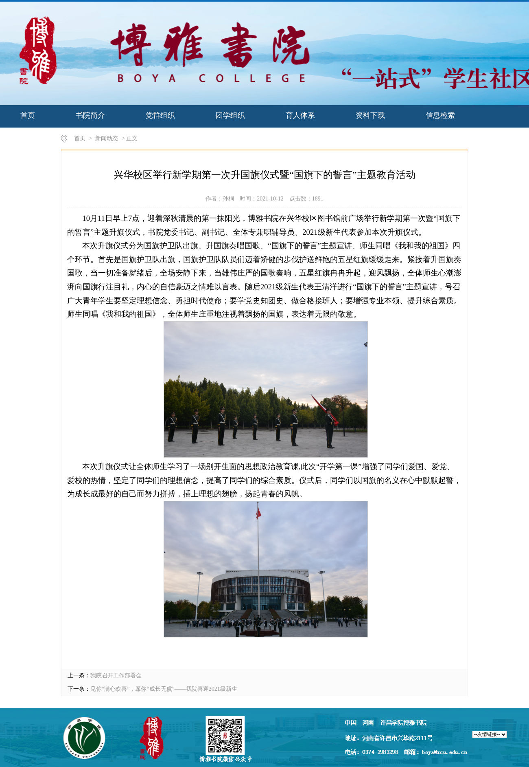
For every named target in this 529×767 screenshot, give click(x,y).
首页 (27, 115)
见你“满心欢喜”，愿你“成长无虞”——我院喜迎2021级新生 (163, 689)
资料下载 (370, 115)
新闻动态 (106, 138)
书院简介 (90, 115)
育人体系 (300, 115)
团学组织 (230, 115)
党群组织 (160, 115)
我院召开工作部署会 (116, 675)
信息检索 (440, 115)
